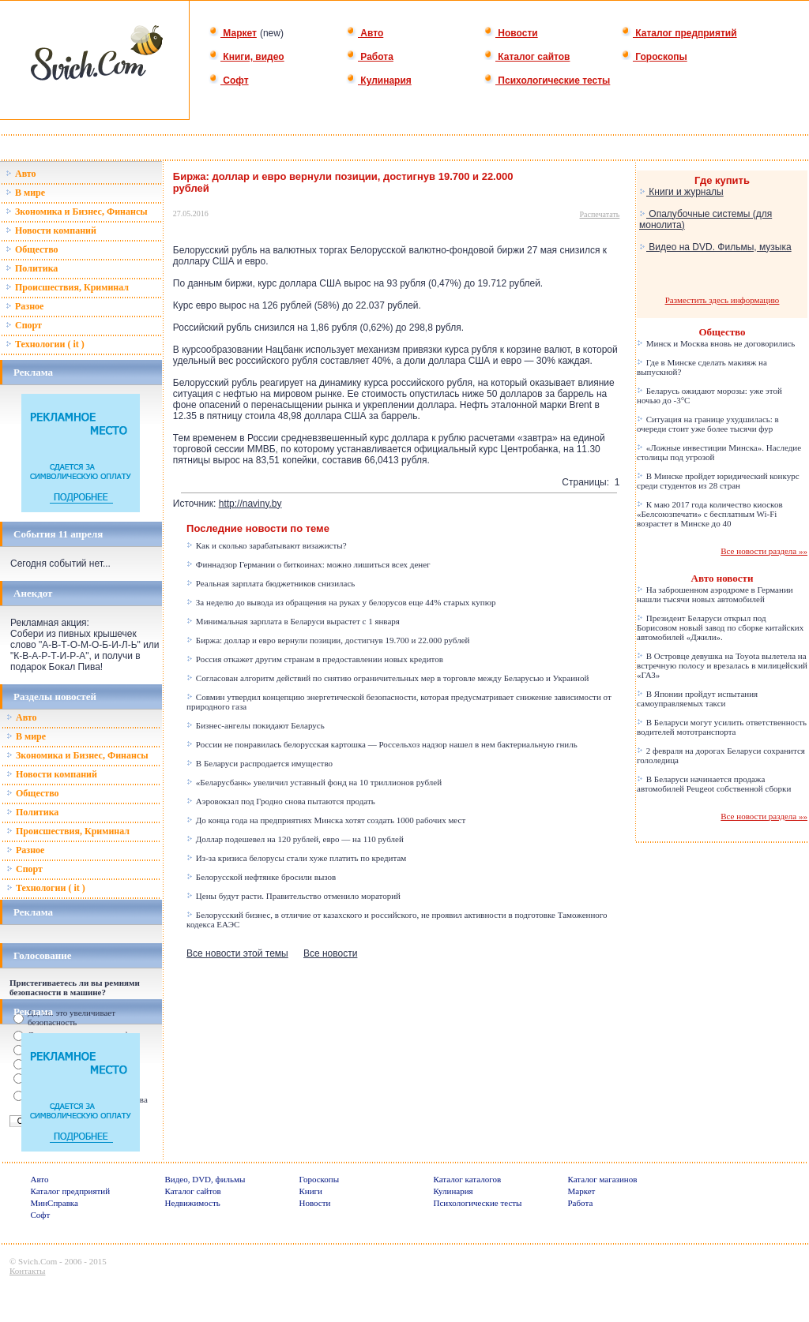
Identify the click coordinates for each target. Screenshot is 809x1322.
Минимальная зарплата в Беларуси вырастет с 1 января (293, 621)
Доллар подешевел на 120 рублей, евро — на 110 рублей (295, 839)
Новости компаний (51, 230)
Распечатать (600, 214)
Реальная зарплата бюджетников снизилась (270, 583)
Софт (229, 80)
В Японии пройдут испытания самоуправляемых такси (697, 698)
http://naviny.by (250, 503)
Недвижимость (192, 1203)
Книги (311, 1191)
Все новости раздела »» (764, 551)
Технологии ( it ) (45, 344)
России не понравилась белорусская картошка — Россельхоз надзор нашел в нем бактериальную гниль (382, 744)
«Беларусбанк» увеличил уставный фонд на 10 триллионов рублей (314, 782)
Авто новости (722, 578)
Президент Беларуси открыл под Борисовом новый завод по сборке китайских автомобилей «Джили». (720, 627)
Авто (364, 33)
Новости (511, 33)
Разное (24, 306)
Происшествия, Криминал (67, 287)
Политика (32, 268)
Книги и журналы (681, 191)
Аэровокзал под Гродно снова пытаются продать (280, 801)
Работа (369, 56)
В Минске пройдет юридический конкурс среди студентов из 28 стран (718, 480)
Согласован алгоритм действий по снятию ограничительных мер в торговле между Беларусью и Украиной (387, 678)
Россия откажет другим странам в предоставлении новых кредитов (314, 659)
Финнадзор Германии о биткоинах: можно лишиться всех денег (308, 564)
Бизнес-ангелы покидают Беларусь (255, 725)
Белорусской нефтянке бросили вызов (261, 877)
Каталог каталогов (468, 1179)
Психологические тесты (547, 80)
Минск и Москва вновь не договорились (716, 343)
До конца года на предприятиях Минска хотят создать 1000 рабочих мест (325, 820)
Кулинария (379, 80)
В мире (25, 192)
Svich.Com (37, 1261)
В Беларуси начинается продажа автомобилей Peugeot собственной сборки (714, 783)
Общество (32, 249)
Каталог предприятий (679, 33)
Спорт (24, 325)
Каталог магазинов (603, 1179)
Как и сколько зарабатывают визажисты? (266, 545)
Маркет (233, 33)
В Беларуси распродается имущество (259, 763)
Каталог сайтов (527, 56)
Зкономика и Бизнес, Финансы (77, 211)
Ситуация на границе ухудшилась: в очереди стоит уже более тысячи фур (708, 423)
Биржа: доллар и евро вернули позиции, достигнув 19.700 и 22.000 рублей (327, 640)
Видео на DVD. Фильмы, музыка (715, 247)
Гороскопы (654, 56)
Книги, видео (246, 56)
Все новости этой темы (237, 953)
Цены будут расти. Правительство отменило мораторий (293, 896)
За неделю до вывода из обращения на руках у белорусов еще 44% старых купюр (340, 602)
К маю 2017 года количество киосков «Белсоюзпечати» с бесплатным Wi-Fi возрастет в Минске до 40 (710, 514)
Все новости (330, 953)
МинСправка (54, 1203)
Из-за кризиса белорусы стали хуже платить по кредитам (296, 858)
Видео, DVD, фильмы (205, 1179)
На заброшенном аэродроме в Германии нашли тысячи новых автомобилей (715, 594)
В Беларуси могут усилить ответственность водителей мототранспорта (722, 726)
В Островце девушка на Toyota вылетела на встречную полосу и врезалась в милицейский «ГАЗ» (722, 665)
